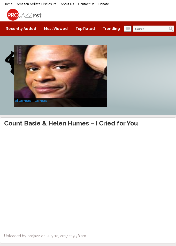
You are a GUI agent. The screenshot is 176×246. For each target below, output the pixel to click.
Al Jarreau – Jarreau (31, 101)
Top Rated (85, 29)
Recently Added (21, 29)
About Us (67, 4)
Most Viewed (56, 29)
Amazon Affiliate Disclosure (37, 4)
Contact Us (86, 4)
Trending (111, 29)
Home (8, 4)
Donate (103, 4)
